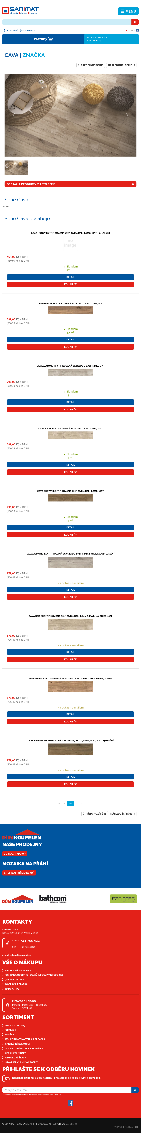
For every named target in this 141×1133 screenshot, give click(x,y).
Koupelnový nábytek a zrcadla (25, 1039)
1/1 (71, 803)
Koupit (70, 284)
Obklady (10, 1029)
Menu (128, 11)
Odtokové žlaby (15, 1057)
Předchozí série (90, 65)
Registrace (27, 30)
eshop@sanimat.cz (20, 954)
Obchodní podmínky (18, 970)
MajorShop (71, 1123)
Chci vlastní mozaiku (19, 872)
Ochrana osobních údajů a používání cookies (34, 974)
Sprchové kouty (15, 1052)
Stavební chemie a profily (21, 1062)
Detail (70, 277)
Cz (127, 30)
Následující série (121, 65)
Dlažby (9, 1034)
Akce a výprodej (15, 1025)
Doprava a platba (16, 984)
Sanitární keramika (17, 1043)
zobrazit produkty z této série (70, 184)
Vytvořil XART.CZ (126, 1126)
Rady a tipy (12, 988)
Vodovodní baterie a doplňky (24, 1048)
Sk (132, 30)
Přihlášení (10, 30)
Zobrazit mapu (14, 853)
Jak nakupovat (14, 979)
